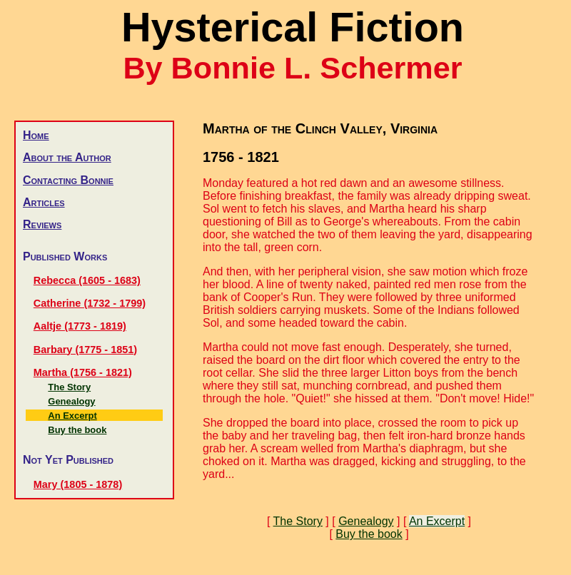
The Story (69, 387)
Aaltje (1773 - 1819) (80, 326)
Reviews (42, 224)
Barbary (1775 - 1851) (85, 349)
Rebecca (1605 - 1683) (87, 280)
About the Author (67, 157)
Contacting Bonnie (68, 180)
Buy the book (77, 429)
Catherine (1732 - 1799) (90, 303)
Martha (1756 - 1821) (83, 372)
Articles (44, 202)
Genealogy (71, 401)
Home (36, 135)
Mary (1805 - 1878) (78, 484)
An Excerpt (72, 415)
